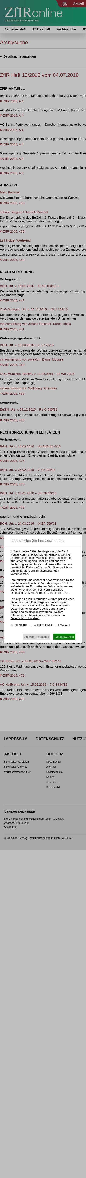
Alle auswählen (64, 636)
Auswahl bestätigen (36, 636)
